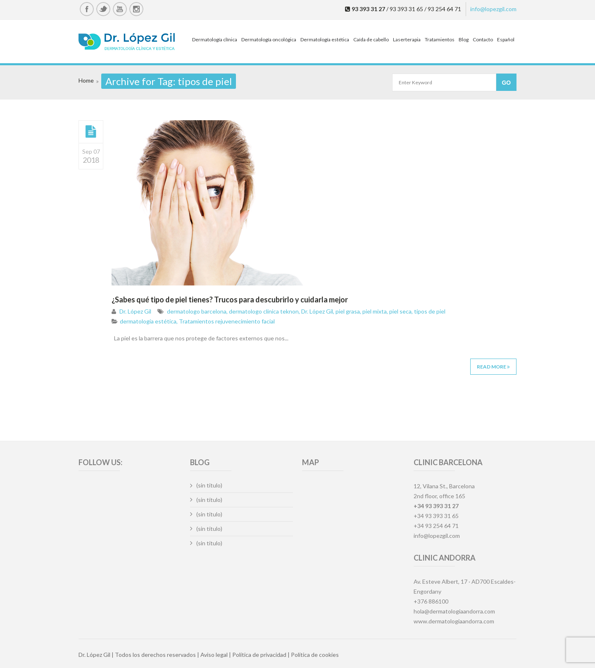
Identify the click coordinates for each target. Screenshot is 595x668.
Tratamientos (440, 39)
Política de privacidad (259, 654)
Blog (464, 39)
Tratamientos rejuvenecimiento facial (227, 321)
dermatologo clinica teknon (264, 311)
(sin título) (209, 485)
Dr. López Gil (135, 311)
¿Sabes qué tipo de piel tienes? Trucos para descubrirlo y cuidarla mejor (230, 299)
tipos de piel (429, 311)
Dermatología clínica (214, 39)
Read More (493, 367)
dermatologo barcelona (196, 311)
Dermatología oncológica (268, 39)
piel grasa (348, 311)
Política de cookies (315, 654)
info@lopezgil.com (493, 8)
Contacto (483, 39)
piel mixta (374, 311)
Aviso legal (214, 654)
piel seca (400, 311)
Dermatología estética (324, 39)
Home (86, 80)
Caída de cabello (371, 39)
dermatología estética (148, 321)
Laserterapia (407, 39)
